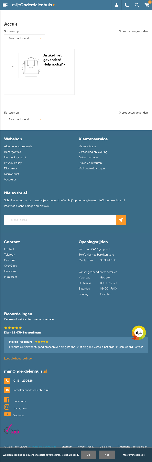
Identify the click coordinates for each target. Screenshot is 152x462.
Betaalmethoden (89, 157)
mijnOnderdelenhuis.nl (34, 5)
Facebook (10, 271)
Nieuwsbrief (11, 174)
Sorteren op (11, 31)
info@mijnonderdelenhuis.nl (30, 390)
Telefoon (9, 254)
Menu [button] (5, 5)
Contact (9, 249)
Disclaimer (10, 168)
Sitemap (67, 446)
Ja (88, 454)
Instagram (10, 276)
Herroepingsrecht (15, 157)
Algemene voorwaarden (19, 146)
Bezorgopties (12, 152)
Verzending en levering (93, 152)
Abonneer (121, 220)
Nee (107, 454)
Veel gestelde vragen (92, 168)
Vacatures (10, 179)
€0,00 (147, 4)
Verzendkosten (88, 146)
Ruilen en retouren (90, 163)
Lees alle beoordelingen (18, 358)
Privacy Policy (13, 163)
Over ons (9, 260)
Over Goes (10, 265)
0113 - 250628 (126, 5)
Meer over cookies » (134, 454)
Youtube (14, 414)
